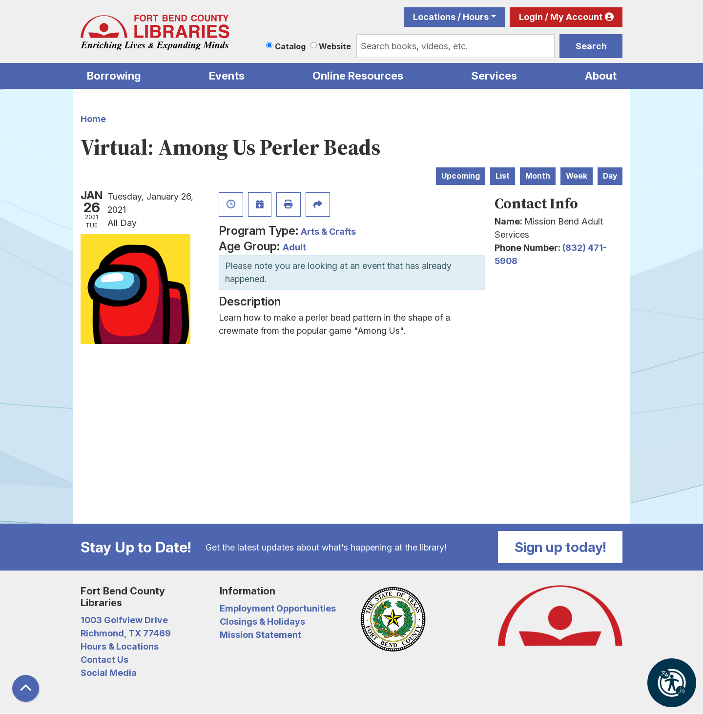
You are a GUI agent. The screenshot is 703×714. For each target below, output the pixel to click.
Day (610, 176)
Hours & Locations (120, 646)
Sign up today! (560, 547)
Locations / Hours (451, 17)
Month (537, 176)
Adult (294, 247)
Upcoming (460, 176)
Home (93, 119)
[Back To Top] (25, 688)
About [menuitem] (601, 75)
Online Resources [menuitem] (357, 75)
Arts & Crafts (328, 231)
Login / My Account (560, 17)
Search (591, 46)
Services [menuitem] (494, 75)
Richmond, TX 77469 (126, 633)
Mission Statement (260, 635)
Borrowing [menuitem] (114, 75)
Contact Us (104, 659)
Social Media (109, 673)
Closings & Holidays (262, 621)
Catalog (290, 46)
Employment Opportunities (278, 608)
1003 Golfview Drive (124, 620)
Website (335, 46)
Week (576, 176)
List (503, 176)
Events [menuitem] (227, 75)
